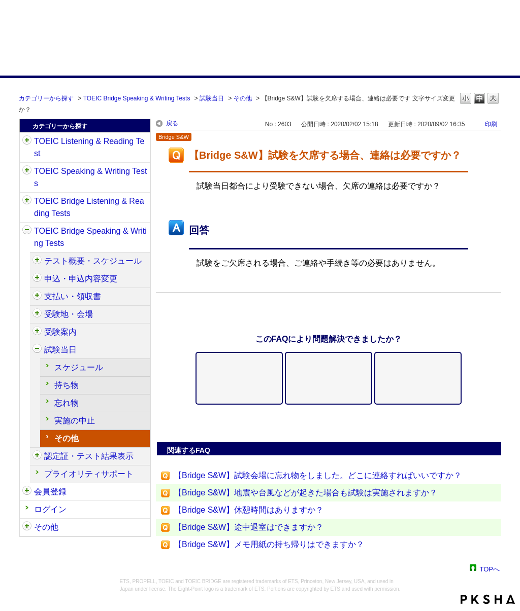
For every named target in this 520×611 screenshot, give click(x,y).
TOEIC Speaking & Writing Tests (90, 177)
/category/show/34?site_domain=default (26, 231)
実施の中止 (74, 420)
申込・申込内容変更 (80, 278)
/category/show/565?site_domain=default (37, 297)
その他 (243, 98)
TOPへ (490, 568)
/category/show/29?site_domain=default (26, 492)
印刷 (491, 124)
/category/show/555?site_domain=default (37, 279)
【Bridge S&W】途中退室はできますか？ (248, 527)
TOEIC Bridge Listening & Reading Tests (89, 207)
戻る (172, 123)
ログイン (50, 509)
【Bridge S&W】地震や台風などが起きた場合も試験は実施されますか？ (305, 492)
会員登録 (50, 491)
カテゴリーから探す (46, 98)
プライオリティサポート (89, 474)
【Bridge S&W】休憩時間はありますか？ (248, 510)
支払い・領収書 (72, 296)
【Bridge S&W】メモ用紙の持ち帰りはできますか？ (269, 544)
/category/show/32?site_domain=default (26, 171)
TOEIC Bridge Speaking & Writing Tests (136, 98)
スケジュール (78, 367)
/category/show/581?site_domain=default (37, 456)
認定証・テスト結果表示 (89, 456)
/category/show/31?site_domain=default (26, 141)
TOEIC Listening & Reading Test (89, 147)
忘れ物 (66, 403)
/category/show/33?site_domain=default (26, 201)
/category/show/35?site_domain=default (26, 527)
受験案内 (60, 332)
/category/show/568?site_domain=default (37, 314)
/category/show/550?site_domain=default (37, 261)
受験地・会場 (68, 314)
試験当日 (212, 98)
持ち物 (66, 385)
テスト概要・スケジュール (93, 261)
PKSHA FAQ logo (488, 599)
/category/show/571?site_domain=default (37, 332)
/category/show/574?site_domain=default (37, 350)
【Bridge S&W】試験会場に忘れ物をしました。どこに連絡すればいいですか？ (318, 475)
